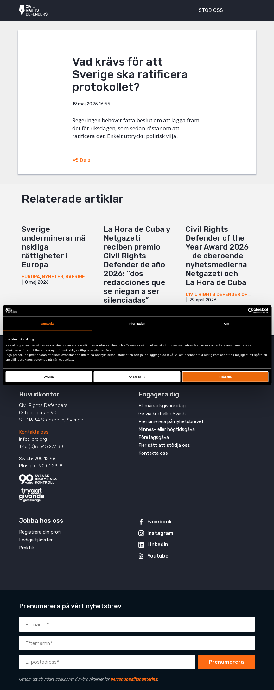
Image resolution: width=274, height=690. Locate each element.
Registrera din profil (40, 532)
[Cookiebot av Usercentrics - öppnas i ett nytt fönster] (241, 311)
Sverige (75, 277)
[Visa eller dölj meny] (246, 9)
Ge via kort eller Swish (162, 413)
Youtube (158, 556)
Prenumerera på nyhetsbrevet (171, 421)
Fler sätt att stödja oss (164, 445)
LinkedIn (157, 544)
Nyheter (52, 277)
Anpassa (137, 376)
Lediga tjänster (36, 540)
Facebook (159, 522)
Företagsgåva (153, 437)
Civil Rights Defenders (33, 10)
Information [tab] (137, 323)
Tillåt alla (225, 376)
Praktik (26, 548)
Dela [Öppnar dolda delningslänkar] (85, 160)
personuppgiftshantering (134, 679)
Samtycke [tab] (47, 323)
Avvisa (49, 376)
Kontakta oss (33, 432)
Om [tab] (226, 323)
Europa (31, 277)
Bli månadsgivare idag (162, 405)
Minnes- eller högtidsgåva (166, 429)
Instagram (160, 533)
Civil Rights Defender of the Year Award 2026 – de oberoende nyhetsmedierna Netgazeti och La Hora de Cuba (217, 256)
